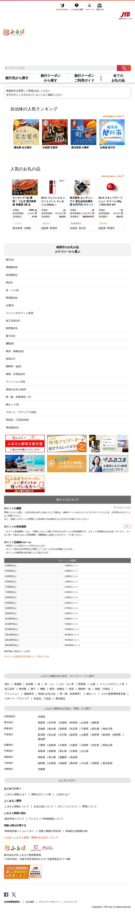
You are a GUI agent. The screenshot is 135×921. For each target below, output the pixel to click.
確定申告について (14, 818)
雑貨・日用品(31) (15, 374)
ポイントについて (68, 806)
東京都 (95, 728)
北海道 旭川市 (107, 147)
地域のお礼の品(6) (16, 389)
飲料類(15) (12, 328)
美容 (71, 688)
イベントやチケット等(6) (19, 313)
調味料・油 (84, 688)
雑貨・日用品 (102, 688)
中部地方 (8, 734)
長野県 (95, 734)
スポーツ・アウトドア (17, 698)
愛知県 (41, 739)
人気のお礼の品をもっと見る (111, 176)
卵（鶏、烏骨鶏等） (71, 693)
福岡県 (41, 763)
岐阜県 (106, 734)
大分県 (84, 763)
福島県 (95, 722)
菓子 (33, 688)
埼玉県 (74, 728)
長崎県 (63, 763)
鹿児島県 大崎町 (80, 147)
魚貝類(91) (12, 274)
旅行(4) (10, 259)
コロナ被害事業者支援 (113, 693)
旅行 (7, 684)
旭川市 (82, 228)
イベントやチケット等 (111, 684)
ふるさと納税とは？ (16, 794)
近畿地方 (46, 223)
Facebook (6, 894)
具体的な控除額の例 (76, 831)
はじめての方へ (62, 6)
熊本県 (74, 763)
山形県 (84, 722)
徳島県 (41, 757)
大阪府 (74, 745)
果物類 (17, 684)
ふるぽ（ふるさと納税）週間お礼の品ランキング (31, 837)
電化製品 (60, 698)
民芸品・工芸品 (42, 698)
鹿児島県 (17, 228)
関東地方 (8, 728)
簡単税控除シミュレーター (19, 831)
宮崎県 (95, 763)
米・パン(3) (12, 290)
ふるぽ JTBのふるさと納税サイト (14, 29)
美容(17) (10, 358)
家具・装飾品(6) (15, 351)
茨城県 (41, 728)
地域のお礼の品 (46, 693)
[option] (24, 138)
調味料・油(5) (13, 366)
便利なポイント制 (41, 794)
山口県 (84, 751)
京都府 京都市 (50, 147)
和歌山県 (107, 745)
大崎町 (27, 228)
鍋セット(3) (12, 404)
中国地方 (8, 750)
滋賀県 (45, 228)
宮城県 (63, 722)
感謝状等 (29, 693)
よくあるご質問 (77, 6)
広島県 (74, 751)
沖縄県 (41, 769)
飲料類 (22, 688)
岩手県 (52, 722)
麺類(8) (10, 343)
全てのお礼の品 (118, 78)
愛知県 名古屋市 (23, 147)
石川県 (63, 734)
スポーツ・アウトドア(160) (21, 412)
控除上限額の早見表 (50, 831)
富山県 (52, 734)
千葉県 (84, 728)
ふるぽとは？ (62, 794)
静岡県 (117, 734)
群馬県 (63, 728)
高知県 (74, 757)
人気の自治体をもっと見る (112, 116)
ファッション (12, 693)
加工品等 (9, 688)
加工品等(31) (13, 320)
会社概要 (30, 902)
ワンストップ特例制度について (46, 818)
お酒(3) (10, 305)
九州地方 (17, 223)
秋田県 (74, 722)
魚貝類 (29, 684)
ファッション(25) (15, 381)
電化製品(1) (12, 427)
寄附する (100, 6)
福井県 (74, 734)
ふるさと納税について (17, 806)
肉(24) (9, 282)
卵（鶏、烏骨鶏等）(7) (18, 396)
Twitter (14, 894)
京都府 (63, 745)
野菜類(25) (12, 297)
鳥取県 (41, 751)
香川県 (52, 757)
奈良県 (95, 745)
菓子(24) (10, 335)
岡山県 (63, 751)
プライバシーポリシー (49, 902)
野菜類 (82, 684)
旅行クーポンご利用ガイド (84, 78)
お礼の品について (43, 806)
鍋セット (91, 693)
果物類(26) (12, 267)
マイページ (90, 6)
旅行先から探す (17, 78)
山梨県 (84, 734)
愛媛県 (63, 757)
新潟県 (41, 734)
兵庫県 (84, 745)
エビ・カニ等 (66, 684)
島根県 (52, 751)
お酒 (92, 684)
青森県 (41, 722)
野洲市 (53, 228)
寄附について (89, 806)
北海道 (73, 228)
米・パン (49, 684)
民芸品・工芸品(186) (17, 419)
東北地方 (8, 722)
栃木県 (52, 728)
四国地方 (8, 757)
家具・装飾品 (57, 688)
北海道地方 (76, 223)
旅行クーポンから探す (51, 78)
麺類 (42, 688)
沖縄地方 (8, 769)
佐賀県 (52, 763)
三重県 (41, 745)
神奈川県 (107, 728)
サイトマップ (70, 902)
